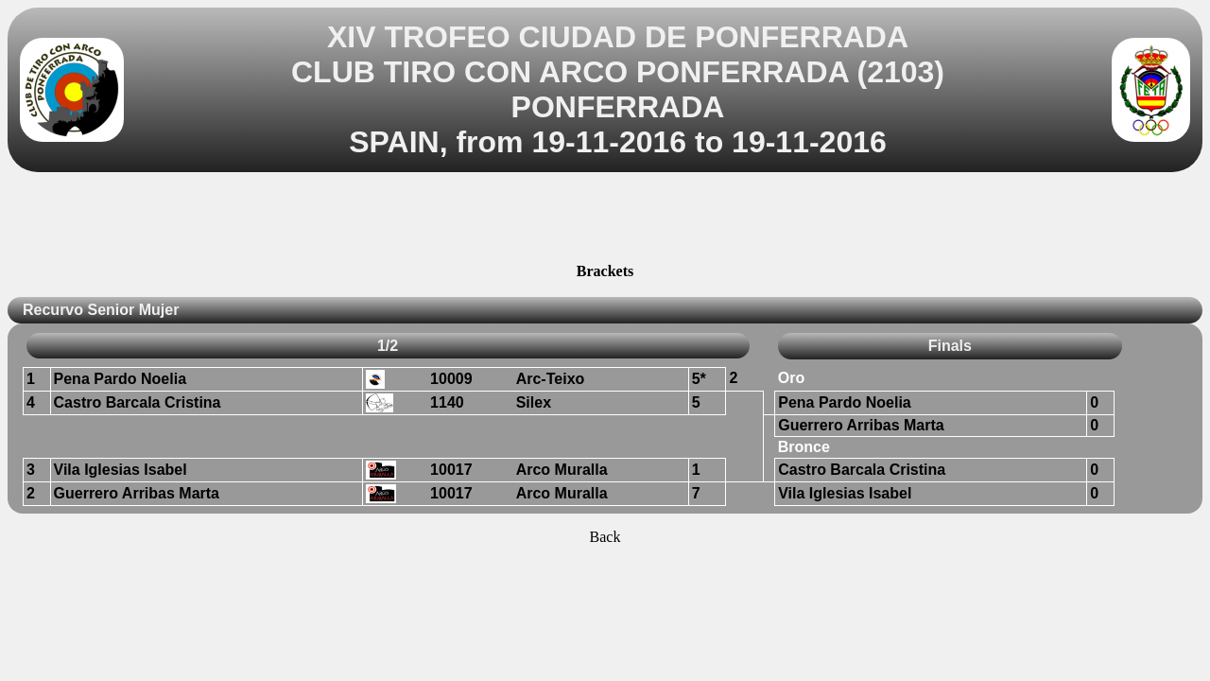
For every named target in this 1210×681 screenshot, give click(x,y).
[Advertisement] (605, 220)
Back (605, 537)
